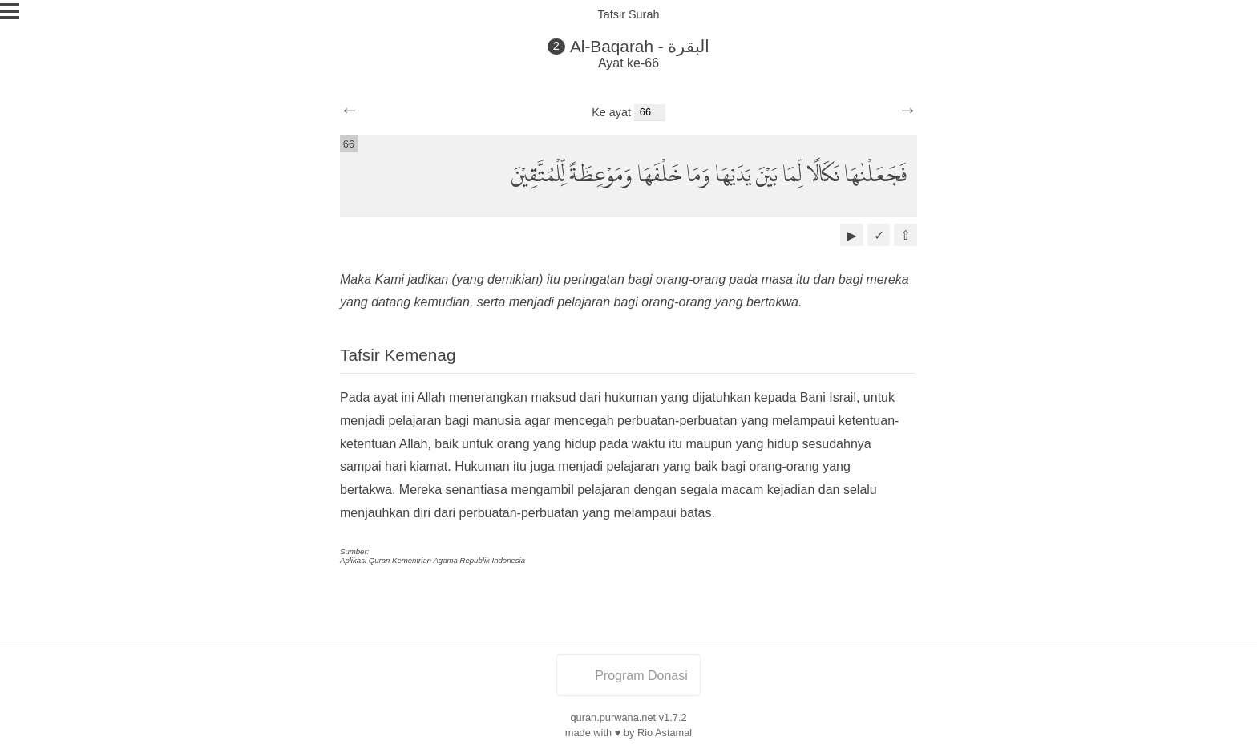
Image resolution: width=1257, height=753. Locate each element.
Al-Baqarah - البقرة (640, 46)
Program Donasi (628, 675)
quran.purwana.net (613, 717)
